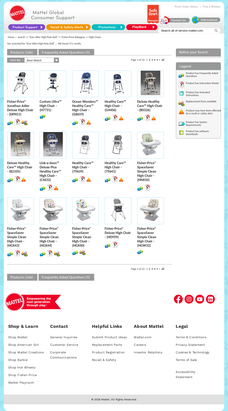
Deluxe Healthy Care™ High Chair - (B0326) (149, 105)
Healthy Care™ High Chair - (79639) (83, 167)
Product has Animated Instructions (198, 94)
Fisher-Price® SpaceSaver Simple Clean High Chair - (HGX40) (81, 237)
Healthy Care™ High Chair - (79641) (115, 167)
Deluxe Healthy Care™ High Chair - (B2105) (19, 167)
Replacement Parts (107, 345)
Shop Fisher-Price (22, 375)
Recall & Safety (104, 360)
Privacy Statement (190, 345)
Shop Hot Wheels (21, 367)
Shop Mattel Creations (26, 352)
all (162, 59)
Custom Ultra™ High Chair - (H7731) (51, 105)
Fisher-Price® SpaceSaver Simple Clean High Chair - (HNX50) (146, 171)
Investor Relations (148, 352)
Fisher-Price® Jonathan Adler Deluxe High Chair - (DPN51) (20, 107)
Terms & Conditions (191, 337)
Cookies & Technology (192, 352)
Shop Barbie (18, 360)
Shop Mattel (17, 337)
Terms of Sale (186, 360)
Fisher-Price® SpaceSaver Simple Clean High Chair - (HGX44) (49, 237)
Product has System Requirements (196, 124)
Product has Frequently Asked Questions (202, 75)
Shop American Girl (23, 345)
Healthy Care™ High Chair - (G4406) (115, 105)
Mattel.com (142, 337)
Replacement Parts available (201, 101)
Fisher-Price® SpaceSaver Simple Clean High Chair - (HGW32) (146, 237)
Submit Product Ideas (109, 337)
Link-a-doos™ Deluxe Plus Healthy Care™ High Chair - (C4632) (50, 171)
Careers (140, 345)
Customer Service (64, 345)
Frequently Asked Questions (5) (66, 52)
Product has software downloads (197, 133)
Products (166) (21, 52)
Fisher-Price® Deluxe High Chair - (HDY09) (118, 232)
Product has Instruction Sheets (202, 83)
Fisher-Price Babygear (73, 37)
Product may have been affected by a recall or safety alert (203, 112)
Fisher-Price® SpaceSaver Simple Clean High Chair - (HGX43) (16, 237)
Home (11, 37)
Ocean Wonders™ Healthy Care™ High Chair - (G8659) (85, 107)
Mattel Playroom (21, 382)
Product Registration (108, 352)
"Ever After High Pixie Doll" (43, 37)
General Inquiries (63, 337)
